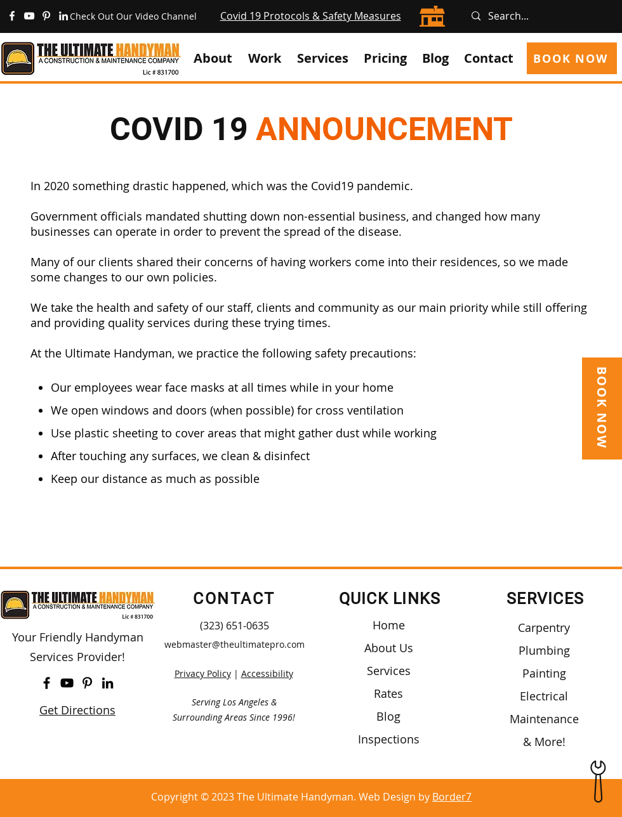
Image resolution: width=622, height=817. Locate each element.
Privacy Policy (203, 673)
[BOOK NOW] (572, 58)
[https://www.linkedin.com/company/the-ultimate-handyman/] (63, 16)
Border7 (452, 797)
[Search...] (541, 16)
